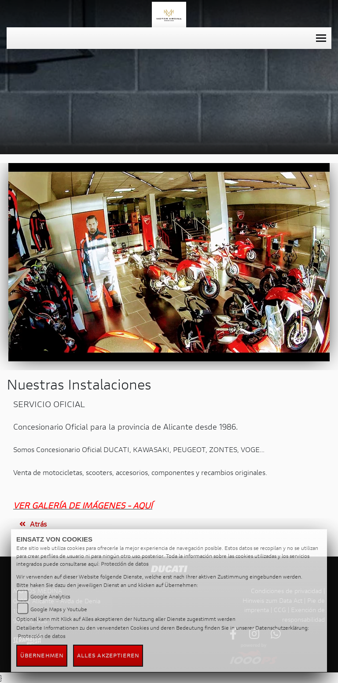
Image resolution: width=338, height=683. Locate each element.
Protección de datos (124, 564)
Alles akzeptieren (108, 655)
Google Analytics (50, 596)
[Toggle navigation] (321, 38)
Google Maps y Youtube (58, 609)
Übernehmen (41, 655)
